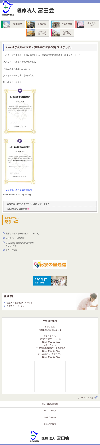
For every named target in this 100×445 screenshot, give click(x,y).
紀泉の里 (37, 24)
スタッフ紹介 (12, 250)
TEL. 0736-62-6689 (96, 7)
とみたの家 (62, 24)
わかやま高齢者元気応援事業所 (17, 190)
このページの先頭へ (86, 398)
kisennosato (9, 194)
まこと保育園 (50, 424)
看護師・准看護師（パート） (19, 303)
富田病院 (13, 24)
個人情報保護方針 (50, 404)
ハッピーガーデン (62, 33)
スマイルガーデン (37, 33)
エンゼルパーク (87, 24)
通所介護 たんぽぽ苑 (15, 238)
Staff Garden (50, 417)
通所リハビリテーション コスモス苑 (22, 233)
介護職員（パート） (15, 306)
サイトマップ (50, 410)
